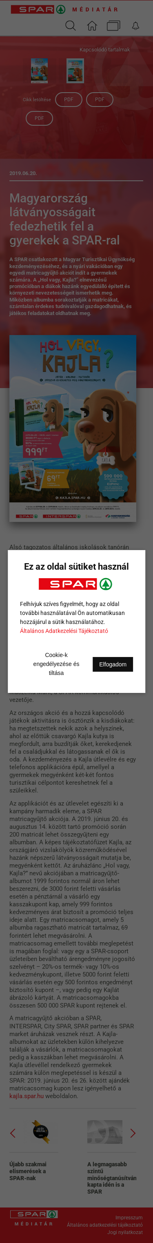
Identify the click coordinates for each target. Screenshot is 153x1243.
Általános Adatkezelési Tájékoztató (64, 631)
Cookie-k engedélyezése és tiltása (56, 664)
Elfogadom (112, 664)
